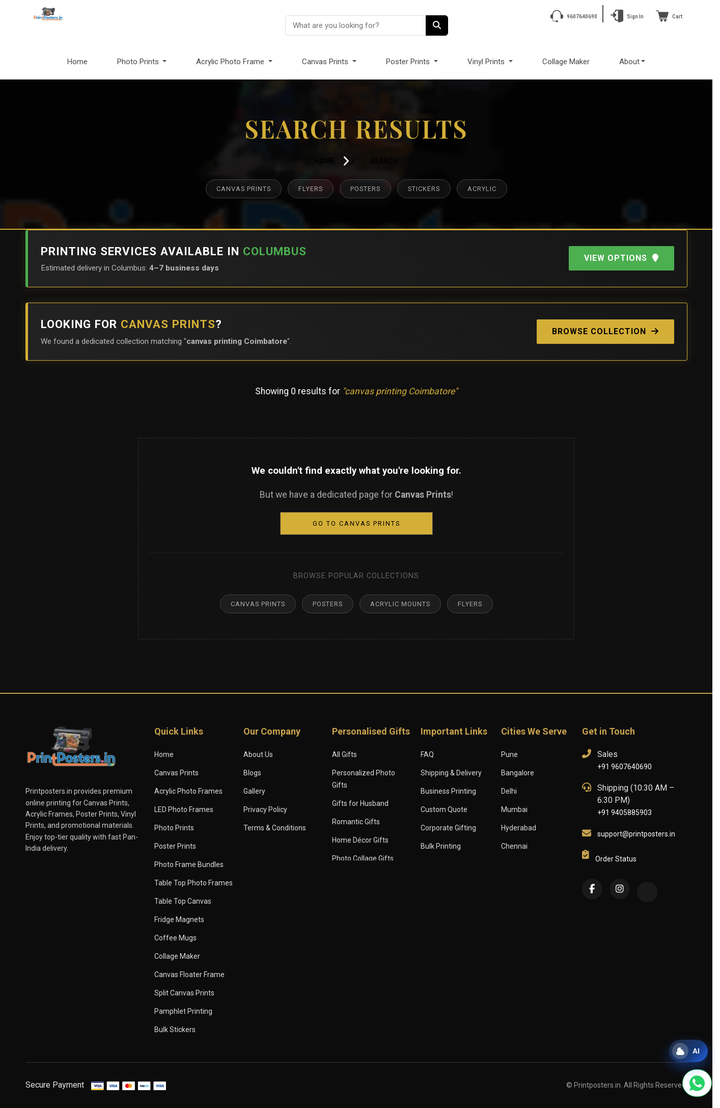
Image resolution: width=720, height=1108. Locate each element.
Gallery (254, 791)
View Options (620, 258)
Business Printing (448, 791)
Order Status (615, 859)
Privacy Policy (265, 809)
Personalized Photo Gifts (371, 773)
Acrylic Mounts (402, 604)
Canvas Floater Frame (189, 974)
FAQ (428, 754)
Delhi (509, 791)
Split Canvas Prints (184, 993)
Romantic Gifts (355, 809)
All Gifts (344, 754)
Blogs (252, 773)
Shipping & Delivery (452, 773)
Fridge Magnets (179, 919)
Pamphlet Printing (182, 1011)
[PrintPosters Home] (48, 13)
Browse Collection (602, 331)
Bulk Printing (441, 846)
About (632, 61)
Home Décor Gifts (360, 828)
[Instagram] (620, 889)
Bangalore (517, 773)
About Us (258, 754)
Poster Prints (409, 61)
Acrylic (490, 189)
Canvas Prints (325, 61)
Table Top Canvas (182, 901)
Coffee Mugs (174, 938)
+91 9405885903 (624, 812)
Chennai (514, 846)
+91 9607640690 (624, 767)
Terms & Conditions (274, 828)
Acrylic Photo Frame (228, 61)
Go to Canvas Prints (356, 523)
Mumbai (514, 809)
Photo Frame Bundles (188, 864)
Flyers (306, 189)
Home (74, 61)
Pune (509, 754)
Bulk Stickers (175, 1029)
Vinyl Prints (487, 61)
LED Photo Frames (184, 809)
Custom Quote (443, 809)
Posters (365, 189)
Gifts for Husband (359, 791)
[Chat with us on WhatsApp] (697, 1083)
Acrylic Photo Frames (188, 791)
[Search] (437, 25)
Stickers (428, 189)
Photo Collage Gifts (363, 846)
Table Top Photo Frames (193, 883)
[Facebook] (592, 889)
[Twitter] (647, 892)
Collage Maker (568, 61)
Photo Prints (136, 61)
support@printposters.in (635, 834)
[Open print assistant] (688, 1051)
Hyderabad (518, 828)
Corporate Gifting (448, 828)
